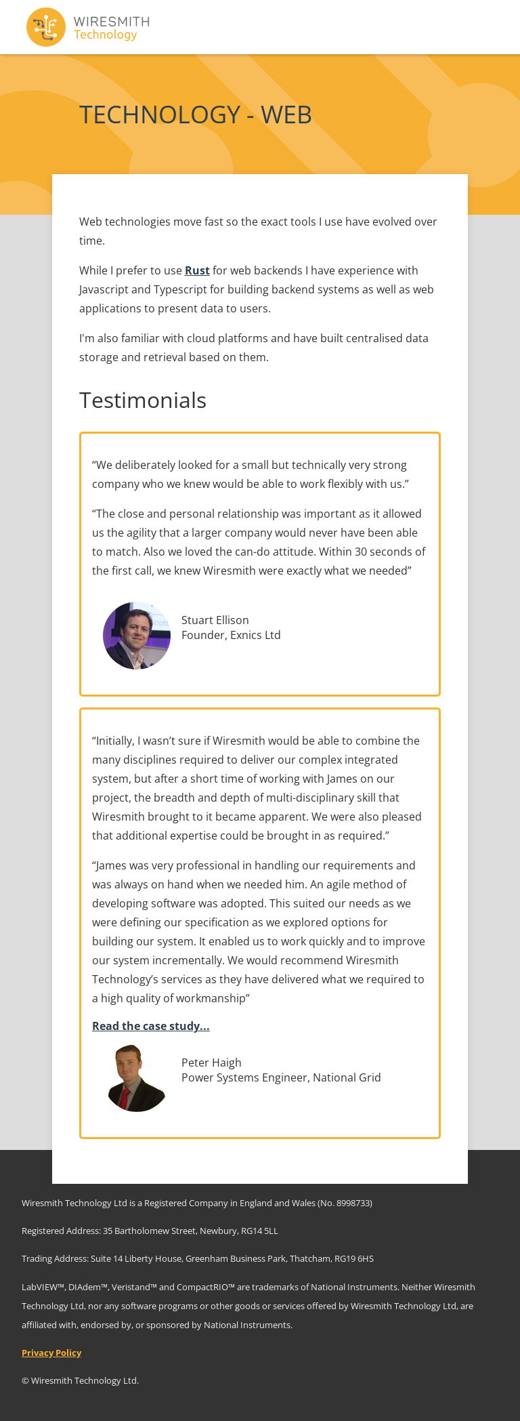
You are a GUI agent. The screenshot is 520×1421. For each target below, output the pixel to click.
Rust (197, 270)
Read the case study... (151, 1025)
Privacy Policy (51, 1352)
